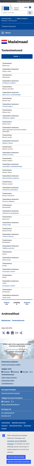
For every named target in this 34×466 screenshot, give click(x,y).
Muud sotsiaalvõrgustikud (9, 404)
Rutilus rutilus (6, 71)
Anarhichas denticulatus (10, 190)
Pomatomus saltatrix (9, 83)
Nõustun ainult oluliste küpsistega (18, 462)
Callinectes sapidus (8, 118)
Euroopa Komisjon (6, 18)
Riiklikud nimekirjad (22, 18)
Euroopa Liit (5, 416)
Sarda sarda (6, 297)
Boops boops (6, 260)
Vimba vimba (6, 225)
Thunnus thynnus (8, 236)
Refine (16, 56)
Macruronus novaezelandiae (11, 94)
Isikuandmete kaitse (7, 380)
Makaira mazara (7, 143)
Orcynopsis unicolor (8, 271)
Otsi (29, 13)
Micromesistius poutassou (10, 178)
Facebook (5, 401)
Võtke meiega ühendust (9, 377)
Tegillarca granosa (8, 248)
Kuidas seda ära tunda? (25, 1)
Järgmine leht (27, 303)
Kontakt (3, 428)
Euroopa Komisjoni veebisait (10, 393)
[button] (3, 333)
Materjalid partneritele (19, 422)
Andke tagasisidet (17, 352)
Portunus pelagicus (8, 201)
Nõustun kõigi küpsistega (16, 457)
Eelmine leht (6, 303)
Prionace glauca (7, 106)
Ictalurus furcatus (8, 154)
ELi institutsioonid (7, 413)
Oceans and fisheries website (10, 364)
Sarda (4, 283)
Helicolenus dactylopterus (10, 213)
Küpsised (4, 425)
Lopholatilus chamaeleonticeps (12, 166)
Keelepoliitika (5, 422)
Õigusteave (27, 425)
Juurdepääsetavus (7, 383)
